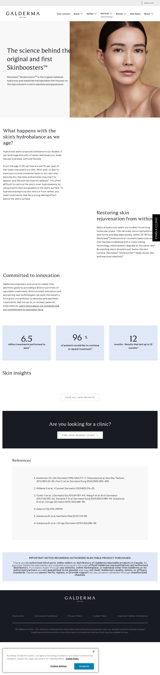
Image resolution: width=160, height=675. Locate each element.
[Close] (93, 657)
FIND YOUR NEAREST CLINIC (78, 435)
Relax (77, 14)
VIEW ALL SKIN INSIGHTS (80, 397)
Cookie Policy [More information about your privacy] (72, 665)
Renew (119, 14)
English (149, 3)
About (147, 14)
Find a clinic (18, 616)
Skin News (135, 14)
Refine (90, 14)
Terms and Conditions (45, 616)
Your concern (63, 14)
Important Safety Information (132, 616)
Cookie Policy (99, 616)
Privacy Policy (75, 616)
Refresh (105, 14)
